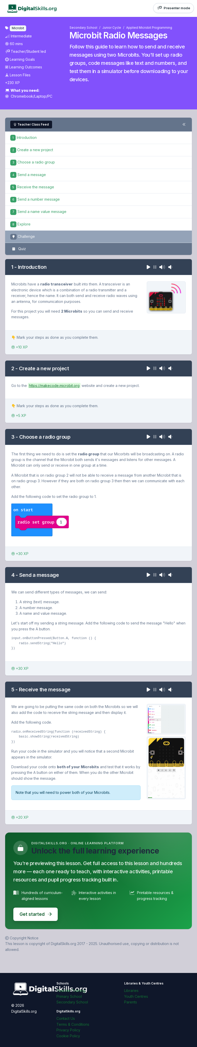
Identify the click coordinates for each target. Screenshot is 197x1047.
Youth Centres (136, 996)
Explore (20, 224)
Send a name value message (38, 211)
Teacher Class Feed (31, 124)
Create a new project (31, 150)
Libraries (131, 990)
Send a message (28, 174)
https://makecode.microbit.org (54, 385)
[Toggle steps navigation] (184, 124)
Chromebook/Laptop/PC (28, 96)
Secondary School (83, 27)
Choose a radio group (32, 162)
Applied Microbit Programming (149, 27)
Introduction (23, 137)
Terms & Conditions (72, 1024)
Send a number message (35, 199)
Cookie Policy (68, 1036)
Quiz (18, 249)
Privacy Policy (68, 1030)
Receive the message (32, 187)
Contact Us (65, 1018)
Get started (35, 914)
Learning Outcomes (23, 67)
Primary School (69, 996)
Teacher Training (70, 990)
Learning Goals (20, 59)
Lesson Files (18, 75)
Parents (130, 1002)
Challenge (22, 237)
